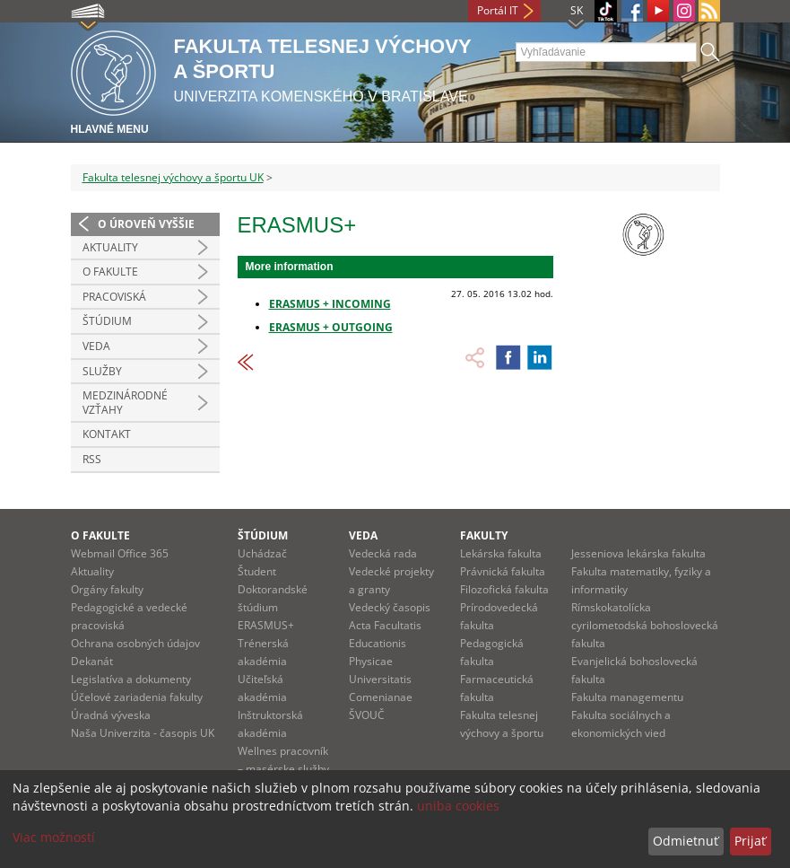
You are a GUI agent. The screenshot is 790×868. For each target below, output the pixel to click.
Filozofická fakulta (504, 589)
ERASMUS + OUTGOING (331, 327)
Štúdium (107, 321)
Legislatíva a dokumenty (131, 679)
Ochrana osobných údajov (135, 643)
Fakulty (484, 535)
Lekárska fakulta (501, 553)
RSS (91, 459)
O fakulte (100, 535)
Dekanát (92, 661)
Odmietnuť (685, 840)
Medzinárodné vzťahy (125, 402)
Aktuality (110, 247)
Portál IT (497, 10)
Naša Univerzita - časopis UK (142, 733)
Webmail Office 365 (120, 553)
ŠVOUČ (367, 715)
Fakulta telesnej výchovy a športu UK (173, 177)
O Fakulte (110, 271)
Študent (257, 571)
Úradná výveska (111, 715)
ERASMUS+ (266, 625)
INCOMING (361, 303)
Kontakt (106, 434)
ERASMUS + (300, 303)
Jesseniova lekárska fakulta (638, 553)
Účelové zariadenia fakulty (137, 697)
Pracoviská (114, 296)
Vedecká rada (383, 553)
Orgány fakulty (107, 589)
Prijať (750, 840)
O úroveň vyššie (146, 224)
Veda (96, 346)
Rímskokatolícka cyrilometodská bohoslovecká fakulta (644, 625)
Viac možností (54, 837)
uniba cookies (458, 805)
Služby (102, 371)
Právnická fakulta (502, 571)
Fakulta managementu (627, 697)
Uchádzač (262, 553)
